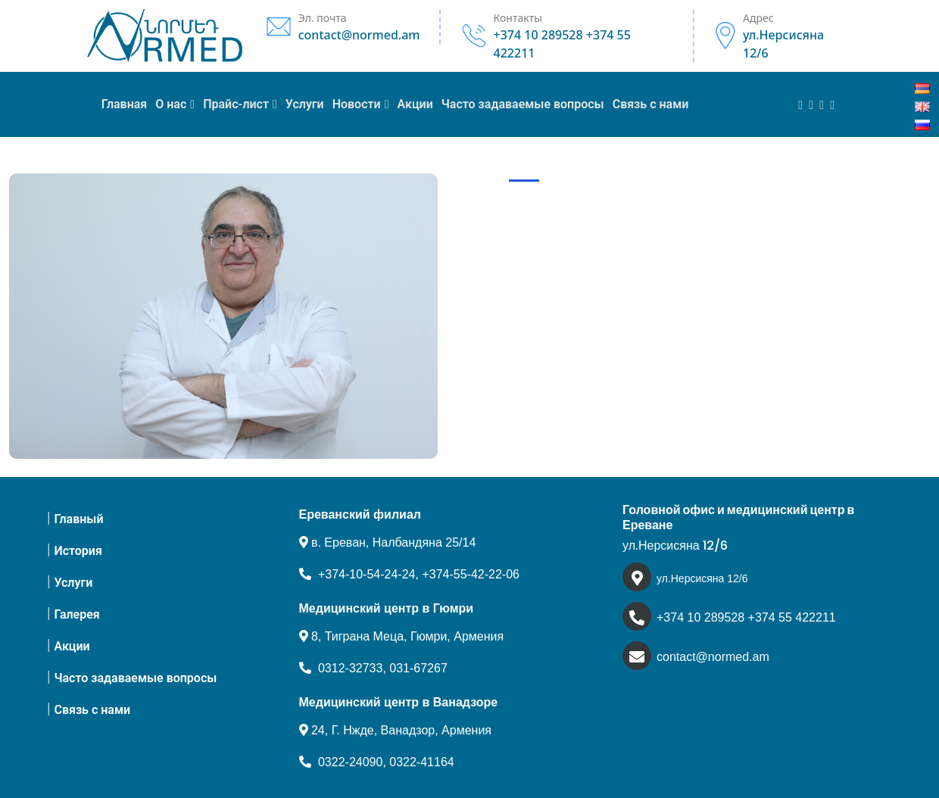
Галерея (76, 614)
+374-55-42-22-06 (470, 574)
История (77, 551)
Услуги (73, 582)
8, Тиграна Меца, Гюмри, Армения (401, 636)
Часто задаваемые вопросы (135, 678)
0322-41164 (421, 762)
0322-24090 (350, 762)
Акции (71, 646)
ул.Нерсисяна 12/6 (702, 578)
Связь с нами (92, 710)
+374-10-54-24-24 (367, 574)
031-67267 (418, 668)
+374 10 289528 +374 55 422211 (746, 617)
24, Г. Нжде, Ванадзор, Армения (395, 730)
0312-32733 (350, 668)
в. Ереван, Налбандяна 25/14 (387, 542)
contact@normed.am (713, 656)
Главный (78, 519)
